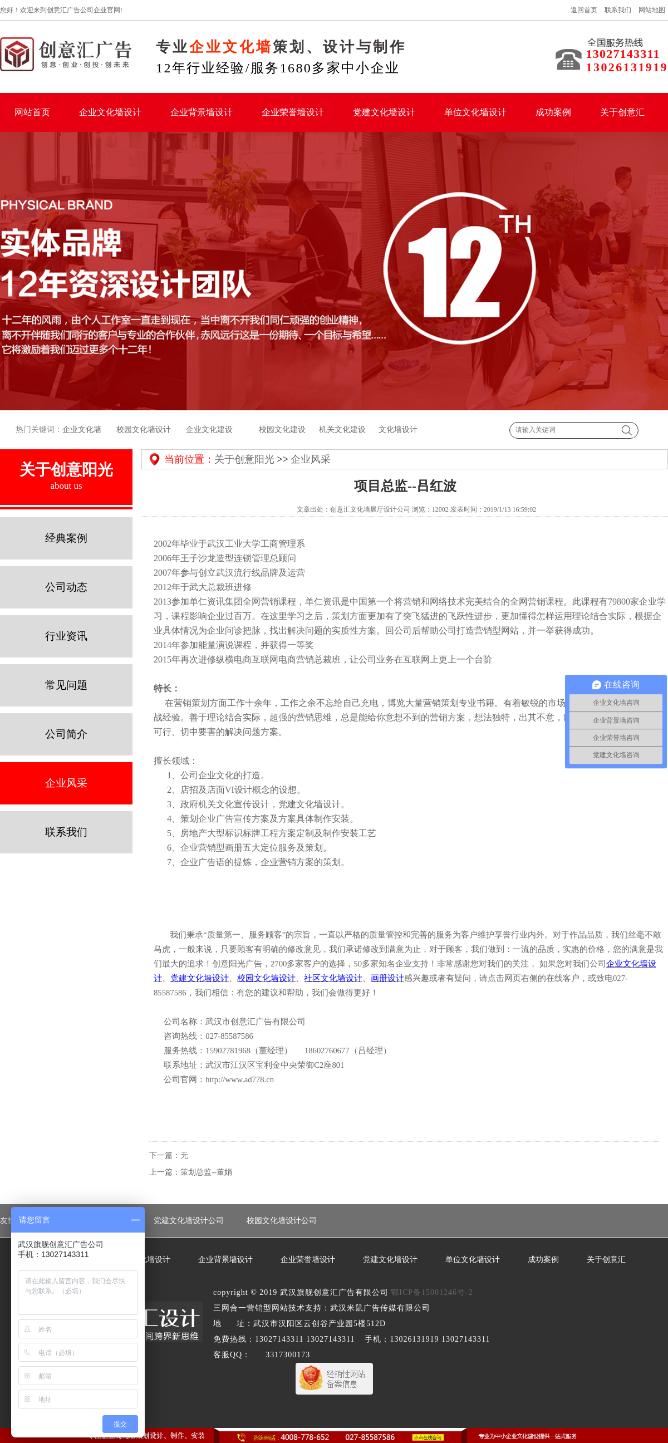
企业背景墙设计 (201, 112)
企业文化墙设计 (110, 112)
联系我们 (618, 10)
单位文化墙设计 (475, 112)
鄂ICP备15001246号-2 (432, 1292)
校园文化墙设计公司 (282, 1220)
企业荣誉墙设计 (293, 112)
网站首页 (32, 112)
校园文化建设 (281, 429)
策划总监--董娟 (206, 1172)
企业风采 (311, 459)
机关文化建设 (341, 429)
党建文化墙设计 (384, 112)
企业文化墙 (81, 429)
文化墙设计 (398, 429)
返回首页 (584, 10)
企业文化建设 (209, 429)
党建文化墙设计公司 (189, 1220)
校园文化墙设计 (143, 429)
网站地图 (651, 10)
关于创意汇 (622, 112)
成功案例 (553, 112)
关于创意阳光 (244, 459)
